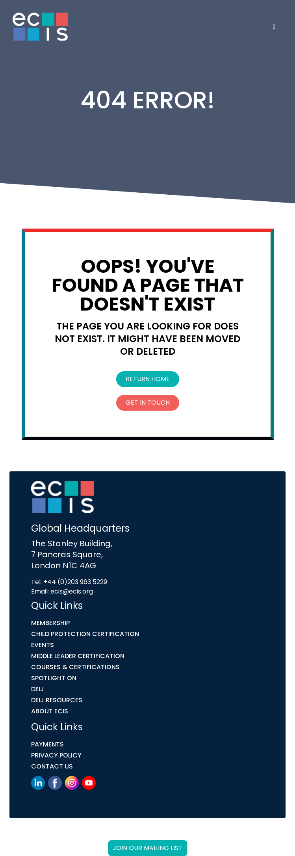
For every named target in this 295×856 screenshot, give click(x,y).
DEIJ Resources (56, 700)
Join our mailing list (147, 847)
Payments (47, 744)
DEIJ (37, 689)
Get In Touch (148, 402)
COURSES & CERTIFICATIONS (75, 667)
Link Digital (165, 835)
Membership (50, 622)
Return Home (148, 378)
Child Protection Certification (85, 633)
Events (42, 644)
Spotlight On (53, 678)
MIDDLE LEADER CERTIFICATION (77, 656)
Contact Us (52, 766)
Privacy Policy (56, 755)
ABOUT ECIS (49, 711)
